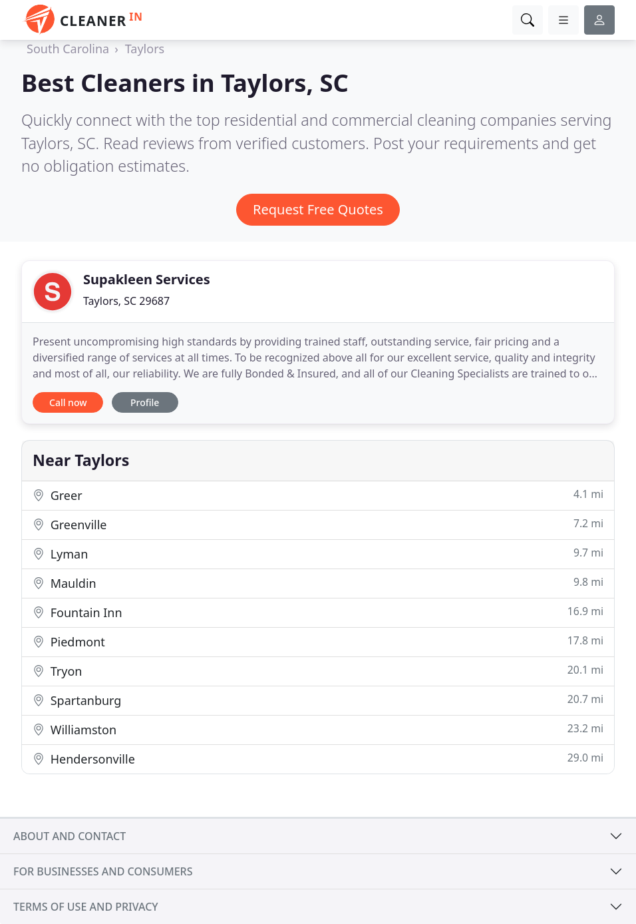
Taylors (144, 49)
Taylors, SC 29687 (126, 301)
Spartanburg (318, 700)
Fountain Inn (318, 612)
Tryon (318, 670)
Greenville (318, 524)
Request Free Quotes (318, 209)
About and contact (69, 836)
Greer (318, 495)
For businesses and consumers (102, 871)
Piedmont (318, 641)
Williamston (318, 729)
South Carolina (68, 49)
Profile (144, 402)
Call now (67, 402)
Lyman (318, 553)
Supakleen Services (146, 279)
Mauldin (318, 583)
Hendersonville (318, 758)
